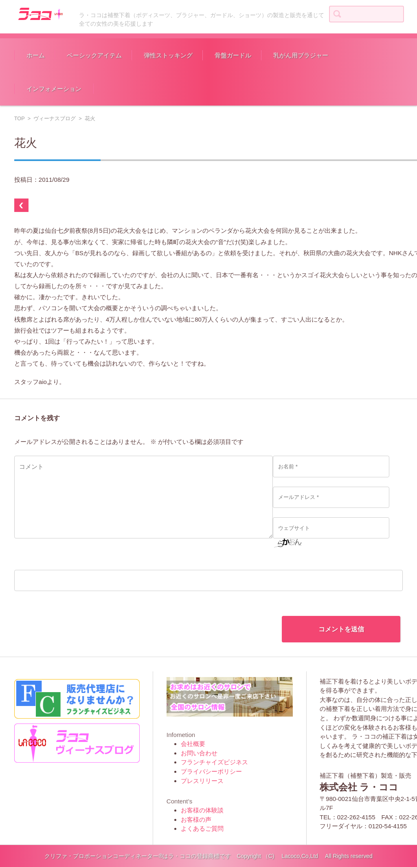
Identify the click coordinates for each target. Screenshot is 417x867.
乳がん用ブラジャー (300, 55)
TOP (19, 118)
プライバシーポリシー (211, 771)
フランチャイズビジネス (214, 762)
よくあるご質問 (202, 828)
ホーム (35, 55)
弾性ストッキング (168, 55)
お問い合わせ (199, 753)
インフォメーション (53, 88)
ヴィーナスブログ (54, 118)
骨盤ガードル (233, 55)
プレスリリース (202, 780)
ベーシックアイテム (94, 55)
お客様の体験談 (202, 810)
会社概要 (193, 743)
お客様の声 (196, 819)
